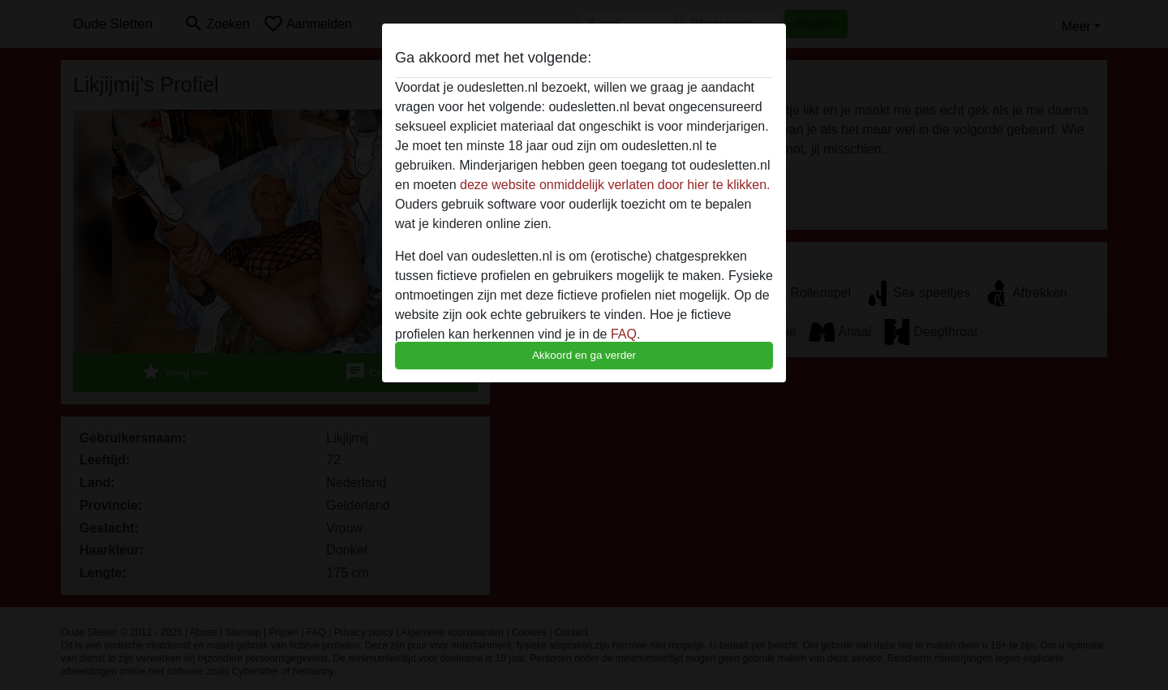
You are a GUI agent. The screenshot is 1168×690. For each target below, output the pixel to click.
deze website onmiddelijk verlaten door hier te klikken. (615, 185)
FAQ (624, 334)
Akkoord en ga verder (584, 355)
